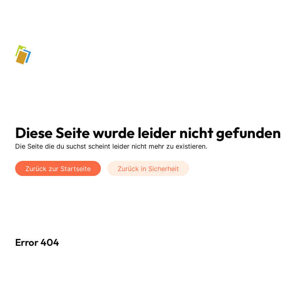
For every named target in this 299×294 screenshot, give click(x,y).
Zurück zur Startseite (58, 169)
